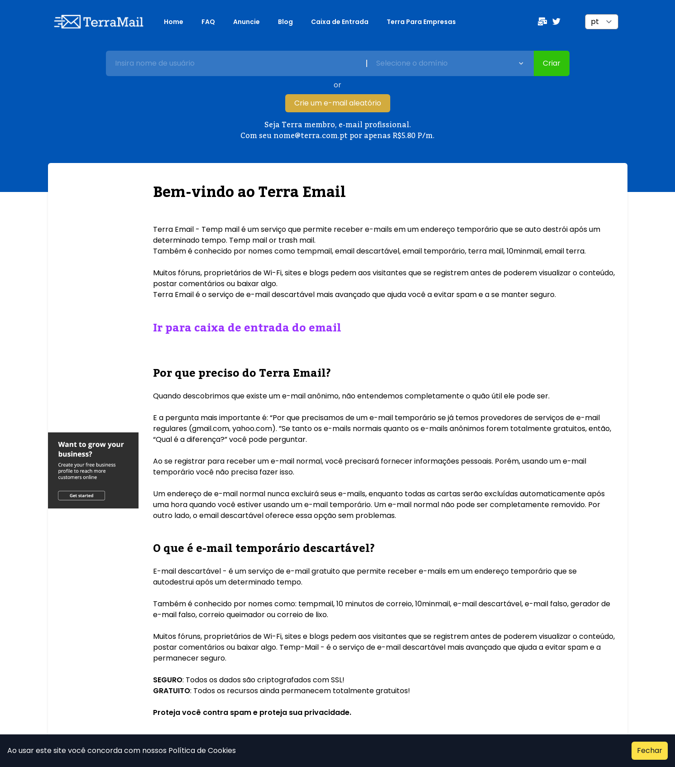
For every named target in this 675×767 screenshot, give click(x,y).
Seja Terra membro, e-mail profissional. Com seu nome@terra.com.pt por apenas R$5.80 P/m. (337, 130)
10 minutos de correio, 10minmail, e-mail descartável (429, 604)
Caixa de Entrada (340, 21)
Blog (285, 21)
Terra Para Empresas (421, 21)
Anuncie (246, 21)
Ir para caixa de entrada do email (247, 328)
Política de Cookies (201, 750)
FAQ (208, 21)
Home (173, 21)
